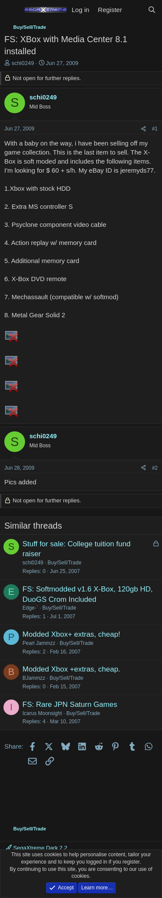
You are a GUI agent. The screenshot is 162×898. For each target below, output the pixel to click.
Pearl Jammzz (38, 643)
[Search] (151, 10)
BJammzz (33, 678)
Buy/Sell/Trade (64, 563)
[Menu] (12, 10)
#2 (155, 468)
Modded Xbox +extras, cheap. (71, 669)
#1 (155, 129)
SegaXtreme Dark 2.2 (36, 848)
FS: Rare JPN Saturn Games (69, 704)
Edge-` (30, 608)
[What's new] (134, 10)
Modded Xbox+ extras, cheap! (71, 634)
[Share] (143, 129)
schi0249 (23, 63)
